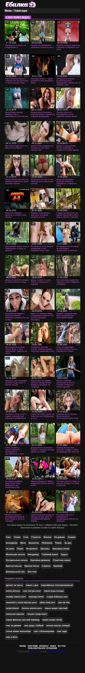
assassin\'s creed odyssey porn (21, 602)
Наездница (33, 554)
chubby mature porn (16, 597)
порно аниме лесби (52, 620)
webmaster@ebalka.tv (58, 651)
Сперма (71, 537)
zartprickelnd (12, 608)
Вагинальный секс (15, 572)
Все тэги (61, 646)
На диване (59, 537)
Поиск (53, 646)
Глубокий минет (50, 554)
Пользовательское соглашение (42, 648)
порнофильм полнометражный (57, 585)
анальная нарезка (15, 614)
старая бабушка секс (57, 597)
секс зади (62, 631)
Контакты (43, 646)
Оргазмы (45, 549)
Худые (64, 554)
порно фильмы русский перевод (22, 620)
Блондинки (11, 543)
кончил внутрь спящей (58, 625)
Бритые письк (32, 566)
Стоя (25, 537)
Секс (8, 537)
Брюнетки (34, 543)
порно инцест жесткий (56, 608)
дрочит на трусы (14, 585)
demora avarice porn (32, 608)
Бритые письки (14, 566)
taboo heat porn (47, 602)
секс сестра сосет (32, 591)
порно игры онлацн (54, 591)
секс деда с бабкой (33, 625)
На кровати (32, 549)
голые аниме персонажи (18, 631)
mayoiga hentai (36, 597)
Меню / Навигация (16, 11)
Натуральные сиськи (16, 560)
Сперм (17, 537)
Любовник (47, 543)
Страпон (46, 566)
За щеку (10, 549)
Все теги (32, 572)
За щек (67, 543)
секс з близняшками (44, 631)
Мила (23, 543)
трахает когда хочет (37, 614)
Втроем (47, 537)
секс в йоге (11, 637)
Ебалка (23, 646)
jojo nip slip (64, 602)
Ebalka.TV (34, 651)
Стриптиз (36, 537)
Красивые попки (61, 549)
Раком (58, 543)
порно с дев (32, 585)
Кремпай (57, 566)
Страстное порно (61, 560)
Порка (20, 549)
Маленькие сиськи (15, 554)
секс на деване (13, 625)
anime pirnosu (13, 591)
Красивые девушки (40, 560)
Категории (33, 646)
